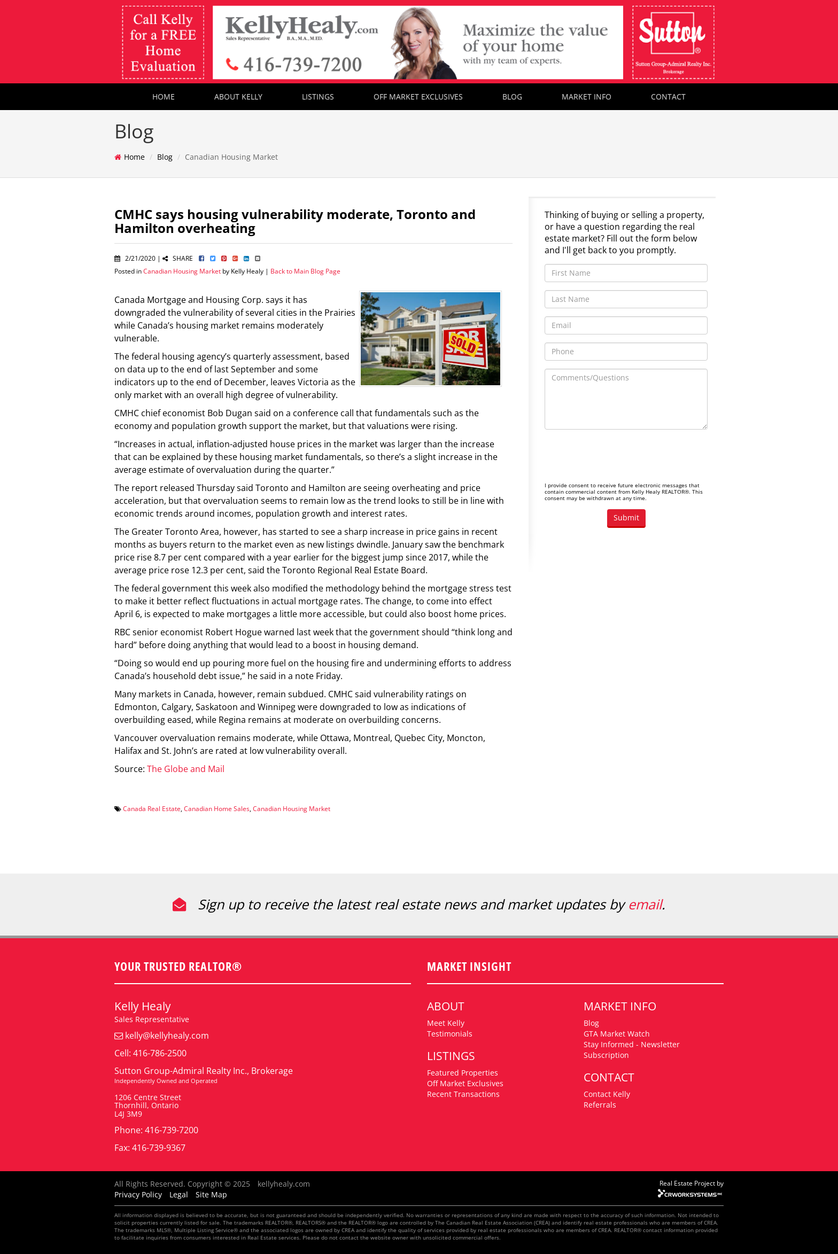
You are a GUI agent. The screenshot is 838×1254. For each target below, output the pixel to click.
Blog (165, 157)
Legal (178, 1194)
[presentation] (626, 458)
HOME (163, 96)
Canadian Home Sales (217, 808)
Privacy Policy (138, 1194)
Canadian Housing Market (182, 271)
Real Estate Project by (691, 1183)
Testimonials (449, 1034)
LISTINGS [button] (318, 96)
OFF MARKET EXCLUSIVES (418, 96)
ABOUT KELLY (238, 96)
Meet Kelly (445, 1023)
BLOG (512, 96)
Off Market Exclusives (465, 1083)
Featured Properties (462, 1073)
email (645, 904)
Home (134, 157)
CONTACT (668, 96)
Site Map (211, 1194)
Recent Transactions (463, 1094)
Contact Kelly (607, 1094)
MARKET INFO (586, 96)
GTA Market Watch (617, 1034)
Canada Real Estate (152, 808)
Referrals (600, 1105)
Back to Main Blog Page (305, 271)
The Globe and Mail (185, 769)
